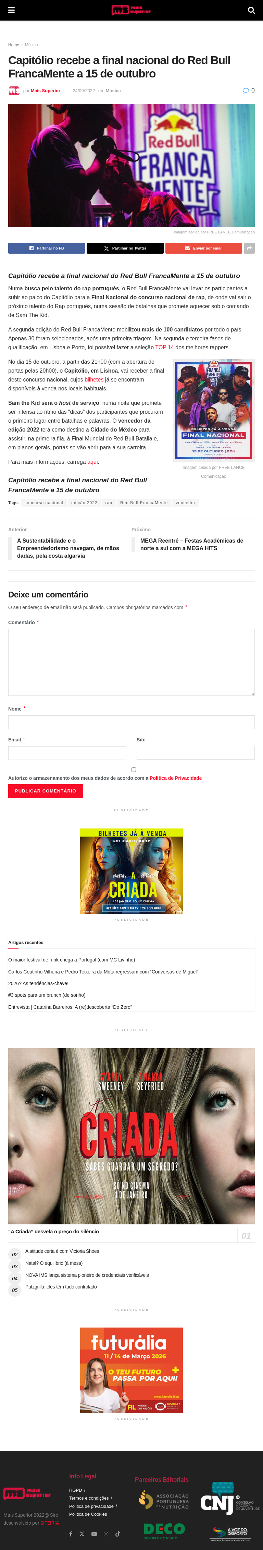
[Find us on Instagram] (106, 1534)
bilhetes (94, 380)
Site (141, 739)
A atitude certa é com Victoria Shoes (62, 1251)
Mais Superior (45, 90)
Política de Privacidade (176, 778)
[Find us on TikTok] (117, 1534)
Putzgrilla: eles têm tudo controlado (61, 1286)
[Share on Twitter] (125, 248)
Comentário (23, 622)
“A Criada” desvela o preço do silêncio (53, 1231)
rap (108, 502)
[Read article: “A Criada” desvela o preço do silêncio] (131, 1136)
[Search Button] (251, 10)
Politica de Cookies (88, 1514)
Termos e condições (89, 1498)
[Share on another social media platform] (249, 248)
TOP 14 (164, 347)
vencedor (185, 502)
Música (31, 45)
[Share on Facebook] (46, 248)
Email (17, 739)
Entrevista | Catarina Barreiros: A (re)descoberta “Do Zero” (70, 1007)
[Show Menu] (11, 10)
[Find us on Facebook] (70, 1534)
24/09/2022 (84, 90)
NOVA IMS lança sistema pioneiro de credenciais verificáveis (87, 1275)
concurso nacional (43, 502)
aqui (92, 462)
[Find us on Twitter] (82, 1534)
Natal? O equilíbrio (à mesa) (54, 1263)
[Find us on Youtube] (94, 1534)
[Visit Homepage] (131, 10)
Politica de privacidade (91, 1506)
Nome (17, 709)
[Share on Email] (203, 248)
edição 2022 (84, 502)
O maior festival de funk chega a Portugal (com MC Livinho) (71, 959)
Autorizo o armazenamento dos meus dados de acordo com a (105, 778)
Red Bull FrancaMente (144, 502)
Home (13, 45)
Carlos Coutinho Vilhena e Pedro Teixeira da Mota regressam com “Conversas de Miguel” (103, 971)
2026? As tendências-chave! (38, 983)
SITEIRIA (49, 1523)
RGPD (75, 1490)
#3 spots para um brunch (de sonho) (47, 995)
